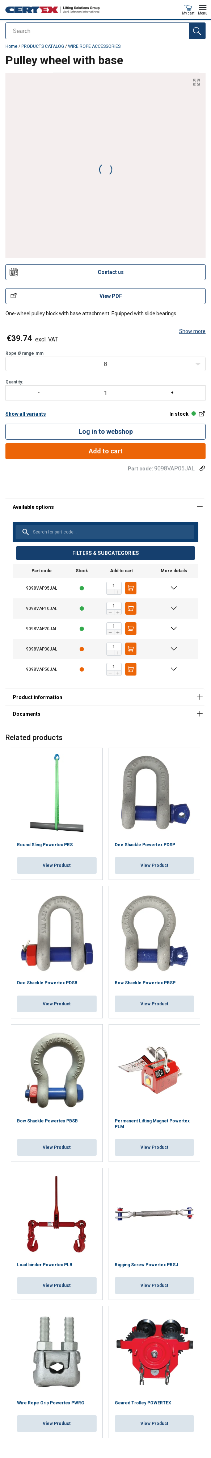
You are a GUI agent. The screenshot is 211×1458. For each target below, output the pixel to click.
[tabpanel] (105, 593)
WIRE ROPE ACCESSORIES (94, 46)
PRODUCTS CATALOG (42, 46)
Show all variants (25, 414)
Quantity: (105, 389)
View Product (57, 865)
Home (11, 46)
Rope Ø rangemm (24, 353)
